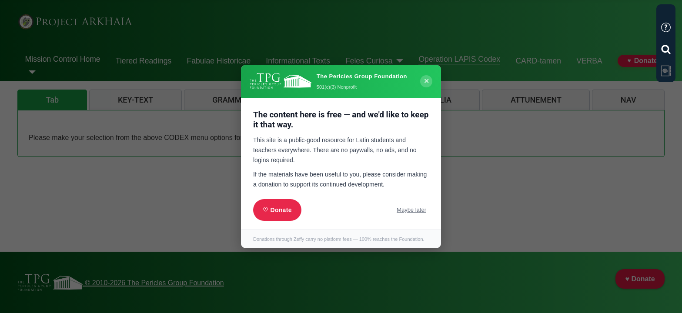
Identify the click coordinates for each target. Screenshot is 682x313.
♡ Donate (277, 209)
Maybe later (411, 209)
